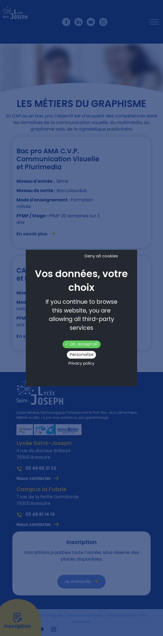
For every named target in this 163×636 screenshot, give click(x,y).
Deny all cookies (101, 256)
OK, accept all (81, 344)
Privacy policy (81, 363)
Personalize (81, 355)
